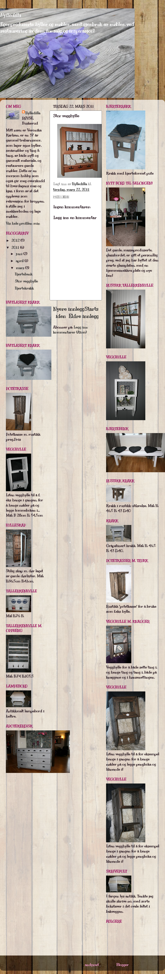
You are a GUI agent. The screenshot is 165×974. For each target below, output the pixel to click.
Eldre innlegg (83, 316)
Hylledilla (10, 15)
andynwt (92, 964)
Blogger (122, 964)
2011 (15, 247)
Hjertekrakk (24, 288)
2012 (16, 240)
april (20, 261)
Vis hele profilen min (23, 223)
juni (19, 253)
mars (20, 268)
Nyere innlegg (68, 309)
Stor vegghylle (26, 281)
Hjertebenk (23, 274)
